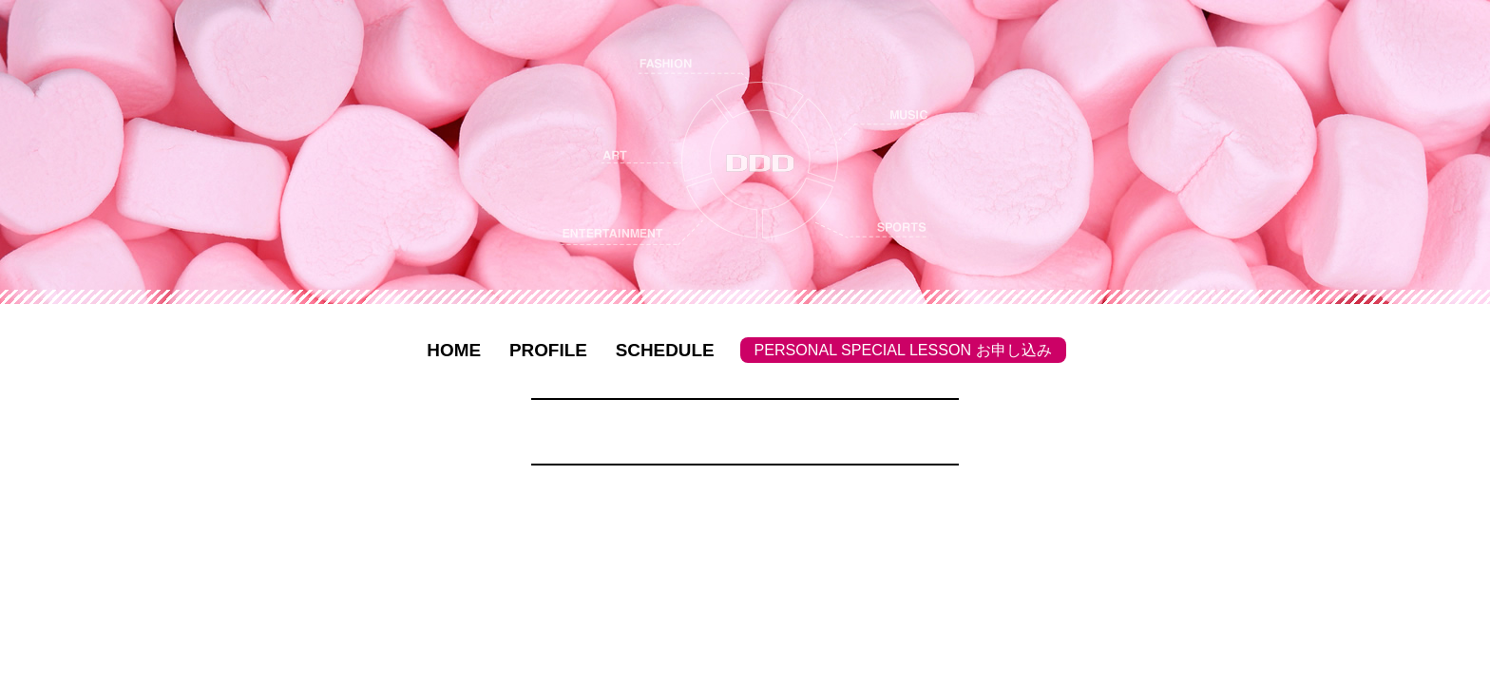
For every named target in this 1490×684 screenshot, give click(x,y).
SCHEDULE (665, 350)
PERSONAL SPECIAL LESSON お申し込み (903, 349)
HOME (454, 350)
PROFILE (548, 350)
